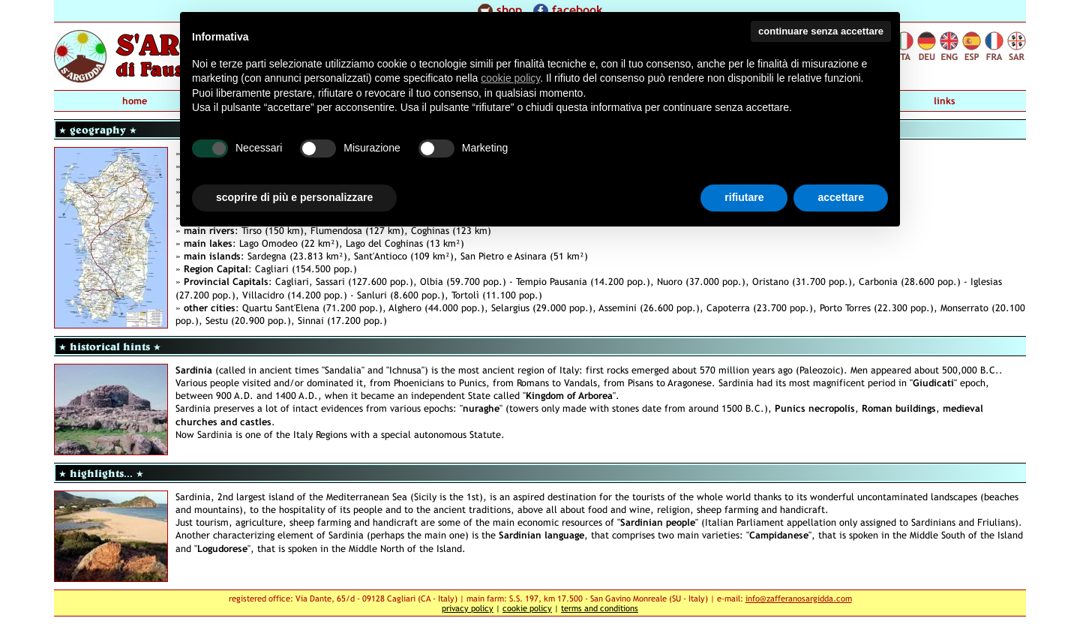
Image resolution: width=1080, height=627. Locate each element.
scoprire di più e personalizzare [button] (294, 197)
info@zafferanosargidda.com (799, 598)
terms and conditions (599, 608)
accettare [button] (841, 197)
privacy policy (468, 608)
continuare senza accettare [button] (821, 31)
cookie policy (527, 608)
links (945, 100)
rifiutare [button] (744, 197)
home (134, 100)
